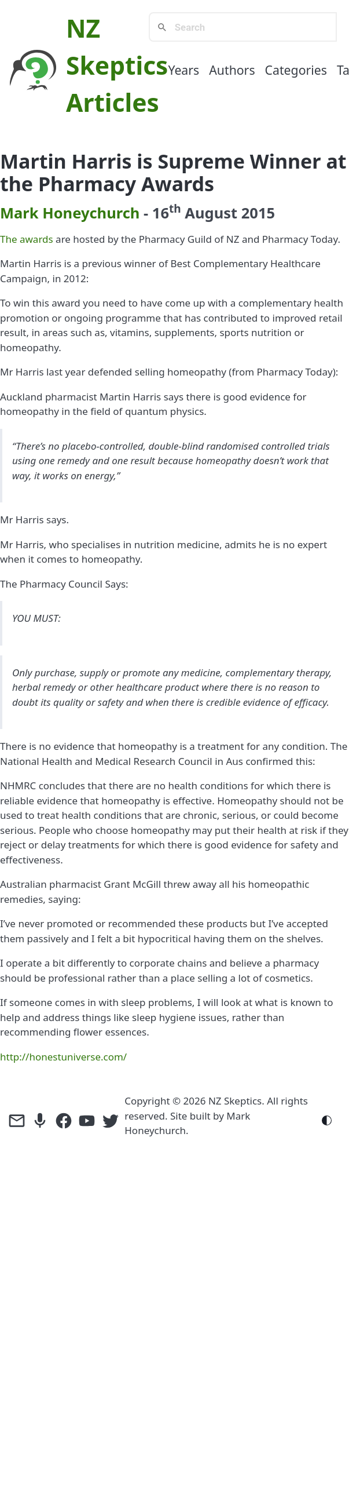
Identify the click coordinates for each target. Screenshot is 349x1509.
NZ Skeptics (235, 1100)
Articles (112, 102)
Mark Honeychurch (69, 213)
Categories (296, 69)
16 (166, 213)
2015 (258, 213)
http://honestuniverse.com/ (63, 1056)
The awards (26, 239)
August (211, 213)
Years (183, 69)
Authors (232, 69)
